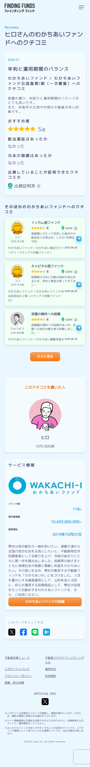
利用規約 (50, 676)
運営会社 (50, 669)
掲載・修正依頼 (14, 683)
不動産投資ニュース (17, 658)
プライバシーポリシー (18, 676)
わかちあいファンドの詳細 (45, 602)
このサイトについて (17, 669)
